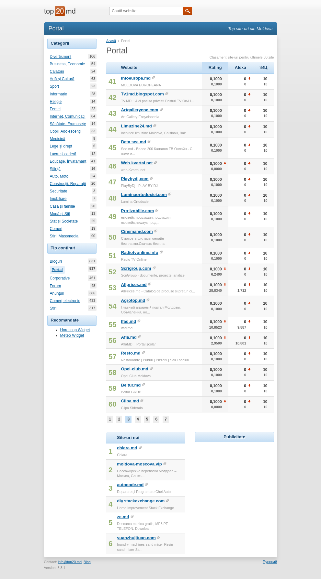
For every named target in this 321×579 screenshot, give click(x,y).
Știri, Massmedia (64, 236)
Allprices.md (133, 284)
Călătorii (57, 71)
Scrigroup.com (136, 268)
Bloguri (56, 261)
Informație (58, 94)
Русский (270, 562)
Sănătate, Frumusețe (68, 123)
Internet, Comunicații (68, 116)
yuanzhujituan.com (136, 537)
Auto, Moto (59, 176)
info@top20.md (70, 562)
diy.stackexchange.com (141, 500)
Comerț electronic (65, 300)
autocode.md (130, 484)
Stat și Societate (64, 221)
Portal (58, 269)
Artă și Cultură (62, 79)
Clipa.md (130, 401)
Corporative (60, 278)
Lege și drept (61, 146)
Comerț (56, 228)
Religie (56, 101)
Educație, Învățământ (68, 161)
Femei (55, 109)
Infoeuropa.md (136, 78)
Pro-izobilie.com (137, 210)
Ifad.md (128, 321)
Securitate (58, 191)
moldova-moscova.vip (139, 464)
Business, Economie (67, 64)
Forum (55, 286)
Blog (87, 562)
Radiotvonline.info (139, 252)
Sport (54, 86)
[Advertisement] (243, 484)
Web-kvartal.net (137, 162)
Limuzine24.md (136, 126)
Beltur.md (131, 385)
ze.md (123, 516)
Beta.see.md (133, 141)
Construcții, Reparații (68, 183)
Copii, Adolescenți (65, 131)
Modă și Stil (60, 213)
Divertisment (61, 56)
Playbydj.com (134, 178)
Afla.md (128, 337)
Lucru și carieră (63, 154)
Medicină (57, 138)
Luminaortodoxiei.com (143, 194)
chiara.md (127, 447)
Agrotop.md (133, 300)
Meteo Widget (72, 335)
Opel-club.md (134, 368)
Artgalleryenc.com (139, 109)
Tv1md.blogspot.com (142, 94)
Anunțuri (57, 293)
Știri (53, 308)
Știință (55, 168)
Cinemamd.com (137, 231)
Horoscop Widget (75, 330)
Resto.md (130, 353)
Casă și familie (62, 206)
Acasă (111, 41)
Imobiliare (58, 198)
